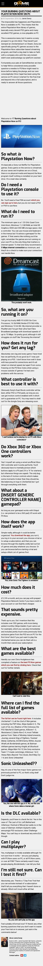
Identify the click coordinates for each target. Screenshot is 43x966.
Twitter (25, 955)
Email (22, 955)
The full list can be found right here (16, 718)
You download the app (20, 535)
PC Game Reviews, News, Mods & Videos (21, 3)
